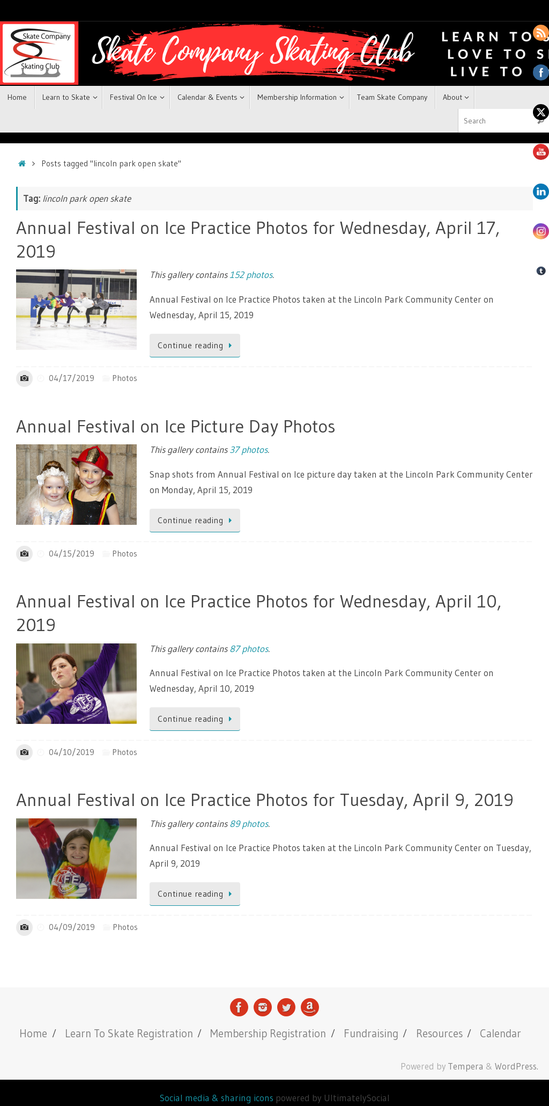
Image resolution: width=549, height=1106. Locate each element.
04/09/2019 (72, 927)
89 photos (248, 823)
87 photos (248, 648)
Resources (439, 1033)
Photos (124, 378)
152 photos (250, 274)
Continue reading (197, 345)
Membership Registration (268, 1033)
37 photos (248, 449)
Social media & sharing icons (218, 1097)
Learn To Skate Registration (129, 1033)
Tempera (466, 1066)
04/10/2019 (71, 752)
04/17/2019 (71, 378)
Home (33, 1033)
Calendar (500, 1033)
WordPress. (516, 1066)
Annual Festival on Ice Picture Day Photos (176, 426)
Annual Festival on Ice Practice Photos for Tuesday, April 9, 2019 (265, 799)
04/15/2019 (71, 553)
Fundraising (371, 1033)
